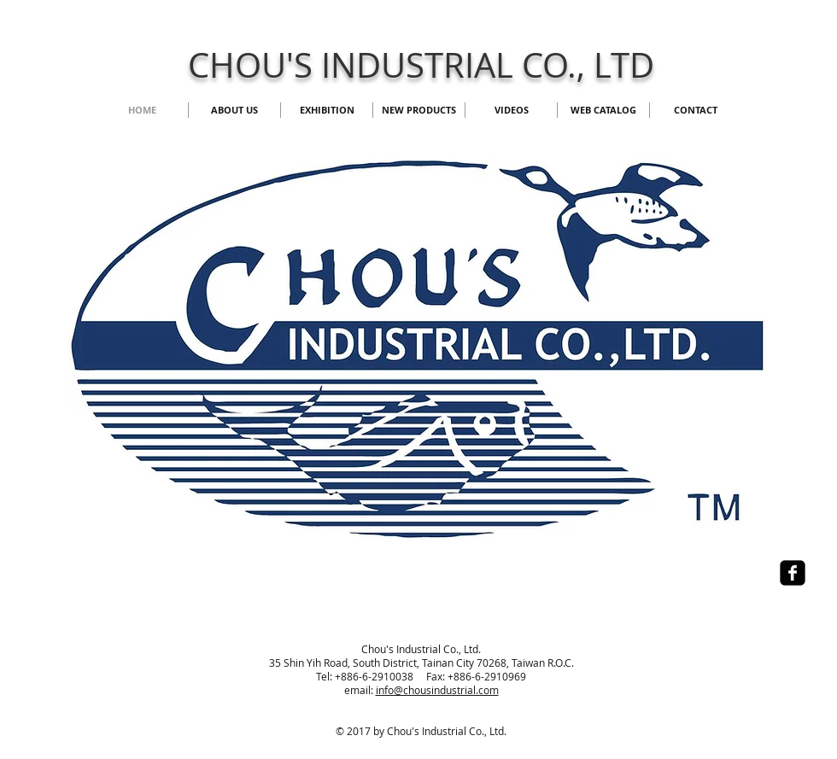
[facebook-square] (792, 573)
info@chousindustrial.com (437, 690)
